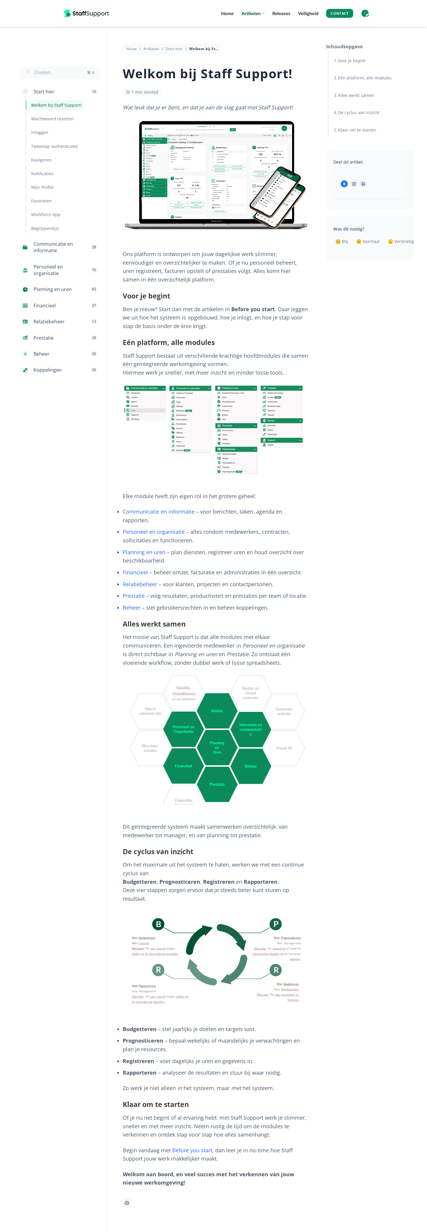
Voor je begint (352, 60)
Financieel (135, 572)
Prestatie (134, 595)
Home (227, 13)
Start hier (174, 48)
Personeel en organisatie (154, 531)
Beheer (132, 607)
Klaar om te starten (357, 130)
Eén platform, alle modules (365, 78)
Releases (281, 13)
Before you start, (193, 1150)
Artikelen (253, 13)
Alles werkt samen (356, 95)
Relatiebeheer (140, 584)
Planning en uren (144, 552)
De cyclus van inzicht (359, 112)
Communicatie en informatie (159, 511)
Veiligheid (308, 13)
